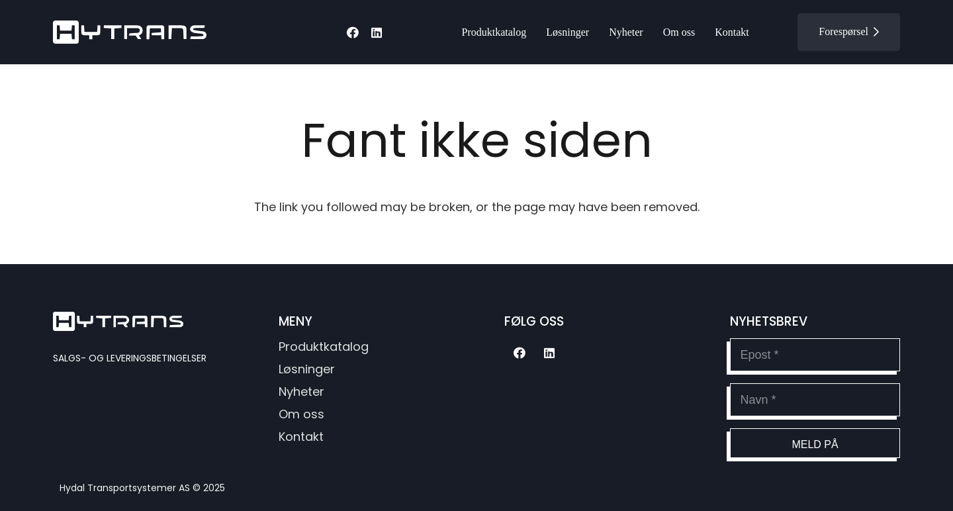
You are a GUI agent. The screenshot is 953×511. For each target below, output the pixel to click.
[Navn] (815, 399)
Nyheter (301, 391)
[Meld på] (815, 443)
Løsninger (307, 369)
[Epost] (815, 354)
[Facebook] (353, 32)
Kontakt (301, 436)
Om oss (301, 414)
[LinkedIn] (376, 32)
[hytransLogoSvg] (129, 32)
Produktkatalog (324, 346)
